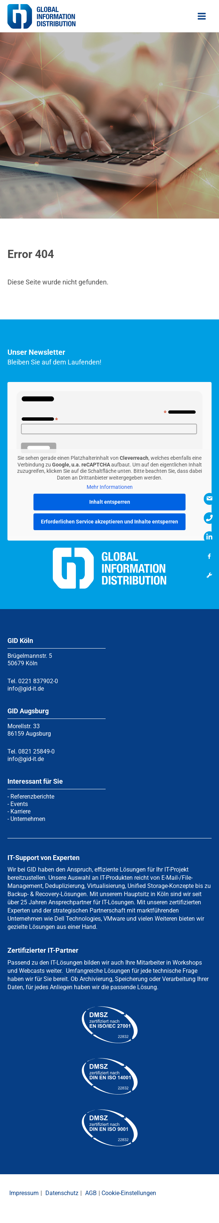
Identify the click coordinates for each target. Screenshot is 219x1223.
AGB (91, 1193)
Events (19, 804)
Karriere (20, 811)
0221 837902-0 (38, 681)
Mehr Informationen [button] (110, 487)
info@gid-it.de (25, 688)
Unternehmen (27, 818)
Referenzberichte (32, 796)
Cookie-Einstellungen (129, 1193)
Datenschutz (61, 1193)
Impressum (24, 1193)
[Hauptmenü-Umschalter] (202, 18)
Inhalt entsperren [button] (109, 501)
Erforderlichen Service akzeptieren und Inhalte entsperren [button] (109, 521)
